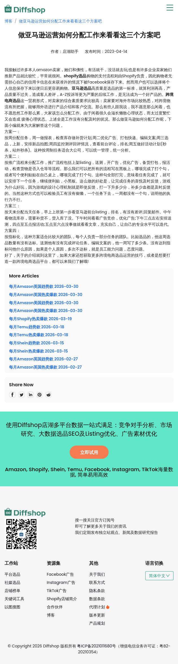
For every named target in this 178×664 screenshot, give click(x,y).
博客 (8, 21)
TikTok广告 (57, 590)
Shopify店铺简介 (62, 599)
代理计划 (99, 607)
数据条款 (97, 599)
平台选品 (12, 574)
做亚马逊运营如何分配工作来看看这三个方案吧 (60, 21)
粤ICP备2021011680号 (96, 646)
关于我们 (97, 574)
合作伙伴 (55, 607)
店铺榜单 (12, 590)
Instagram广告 (61, 582)
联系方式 (97, 582)
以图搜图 (12, 607)
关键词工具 (14, 599)
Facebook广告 (60, 574)
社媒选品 (12, 582)
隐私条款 (97, 590)
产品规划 (97, 623)
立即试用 (89, 452)
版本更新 (97, 615)
